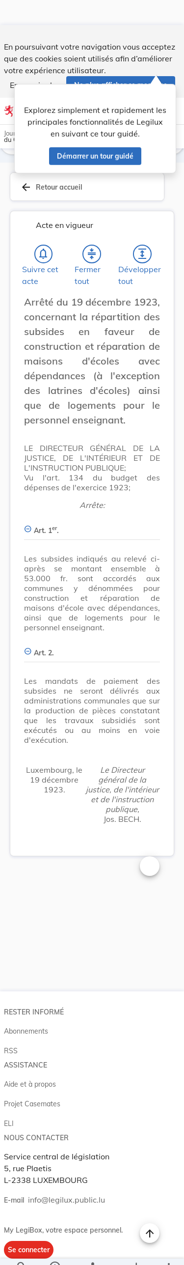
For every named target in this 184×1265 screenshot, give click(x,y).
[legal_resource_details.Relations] (92, 1249)
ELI (9, 1100)
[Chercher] (21, 1249)
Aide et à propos (30, 1060)
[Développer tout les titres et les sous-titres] (142, 230)
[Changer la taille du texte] (149, 842)
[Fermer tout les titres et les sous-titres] (91, 230)
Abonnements (26, 1007)
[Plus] (168, 1249)
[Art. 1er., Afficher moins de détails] (92, 501)
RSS (11, 1027)
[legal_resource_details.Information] (54, 1249)
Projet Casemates (32, 1080)
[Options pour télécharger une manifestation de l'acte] (135, 1249)
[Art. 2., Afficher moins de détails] (92, 624)
